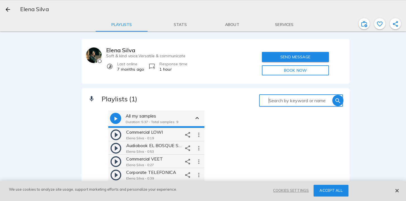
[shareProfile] (395, 23)
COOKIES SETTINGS (291, 190)
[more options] (198, 134)
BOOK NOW (295, 70)
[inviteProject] (364, 23)
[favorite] (379, 23)
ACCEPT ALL (330, 190)
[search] (337, 100)
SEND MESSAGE (295, 56)
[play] (115, 134)
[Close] (397, 191)
